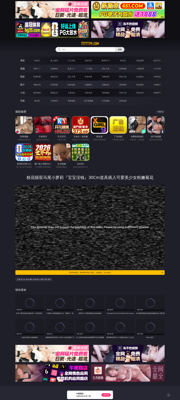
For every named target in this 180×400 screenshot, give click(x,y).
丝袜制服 (123, 68)
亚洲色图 (54, 84)
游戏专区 (88, 60)
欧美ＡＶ (71, 68)
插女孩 (37, 100)
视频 (22, 68)
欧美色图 (71, 84)
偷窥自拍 (37, 84)
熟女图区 (140, 84)
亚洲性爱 (37, 76)
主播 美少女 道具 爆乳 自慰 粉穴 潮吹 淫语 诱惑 (34, 279)
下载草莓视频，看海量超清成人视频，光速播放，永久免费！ (115, 272)
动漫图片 (88, 84)
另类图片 (157, 84)
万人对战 (71, 60)
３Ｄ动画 (88, 68)
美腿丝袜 (105, 84)
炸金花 (123, 60)
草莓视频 (71, 100)
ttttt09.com (90, 43)
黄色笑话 (140, 92)
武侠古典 (88, 92)
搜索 (120, 49)
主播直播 (140, 68)
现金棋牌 (140, 60)
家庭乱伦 (54, 92)
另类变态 (157, 76)
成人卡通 (71, 76)
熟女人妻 (105, 68)
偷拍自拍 (54, 76)
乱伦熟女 (140, 76)
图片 (22, 84)
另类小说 (123, 92)
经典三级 (123, 76)
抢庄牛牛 (157, 60)
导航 (22, 100)
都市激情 (37, 92)
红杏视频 (105, 100)
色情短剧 (123, 100)
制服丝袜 (105, 76)
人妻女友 (71, 92)
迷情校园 (105, 92)
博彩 (22, 60)
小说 (22, 92)
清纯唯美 (123, 84)
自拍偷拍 (54, 68)
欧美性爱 (88, 76)
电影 (22, 76)
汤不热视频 (88, 100)
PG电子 (37, 60)
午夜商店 (54, 100)
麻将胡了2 (105, 60)
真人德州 (54, 60)
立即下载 (106, 395)
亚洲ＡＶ (37, 68)
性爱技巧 (157, 92)
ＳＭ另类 (157, 68)
